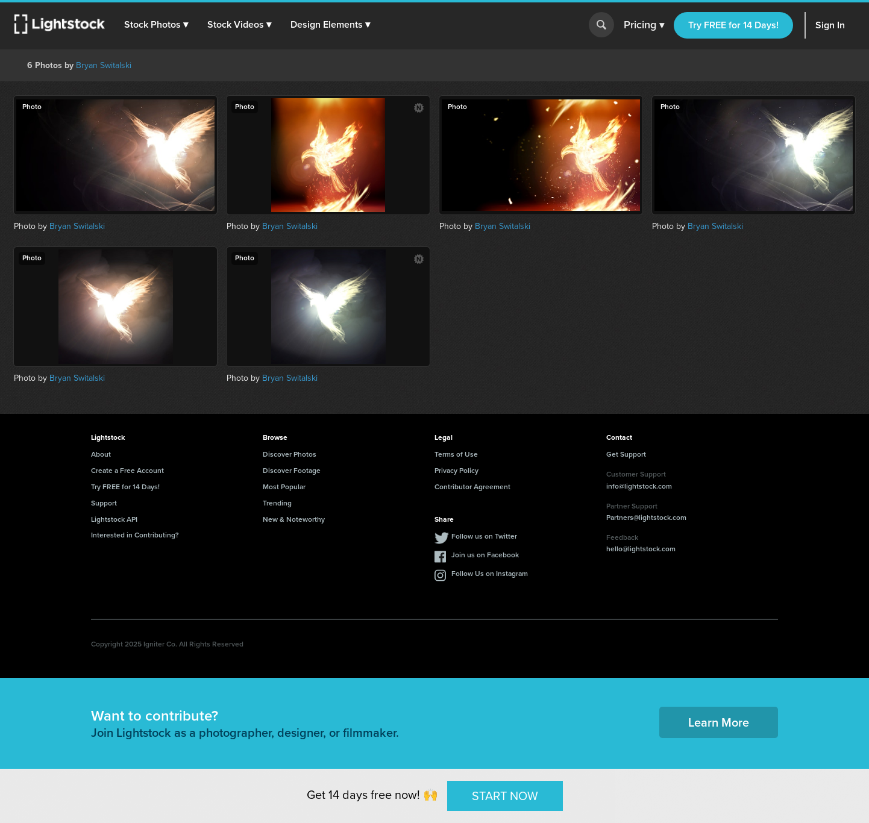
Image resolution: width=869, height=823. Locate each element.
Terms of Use (456, 454)
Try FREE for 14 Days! (733, 25)
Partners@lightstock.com (646, 517)
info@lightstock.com (639, 486)
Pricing (644, 25)
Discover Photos (289, 454)
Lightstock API (114, 519)
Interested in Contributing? (135, 535)
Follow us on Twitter (484, 536)
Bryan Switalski (103, 65)
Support (104, 503)
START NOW (505, 795)
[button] (156, 24)
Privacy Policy (456, 470)
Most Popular (284, 486)
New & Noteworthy (294, 519)
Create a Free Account (127, 470)
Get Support (626, 454)
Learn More (718, 722)
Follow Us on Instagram (489, 573)
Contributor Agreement (472, 486)
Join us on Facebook (485, 554)
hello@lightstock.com (641, 548)
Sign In (830, 25)
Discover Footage (292, 470)
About (101, 454)
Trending (277, 503)
